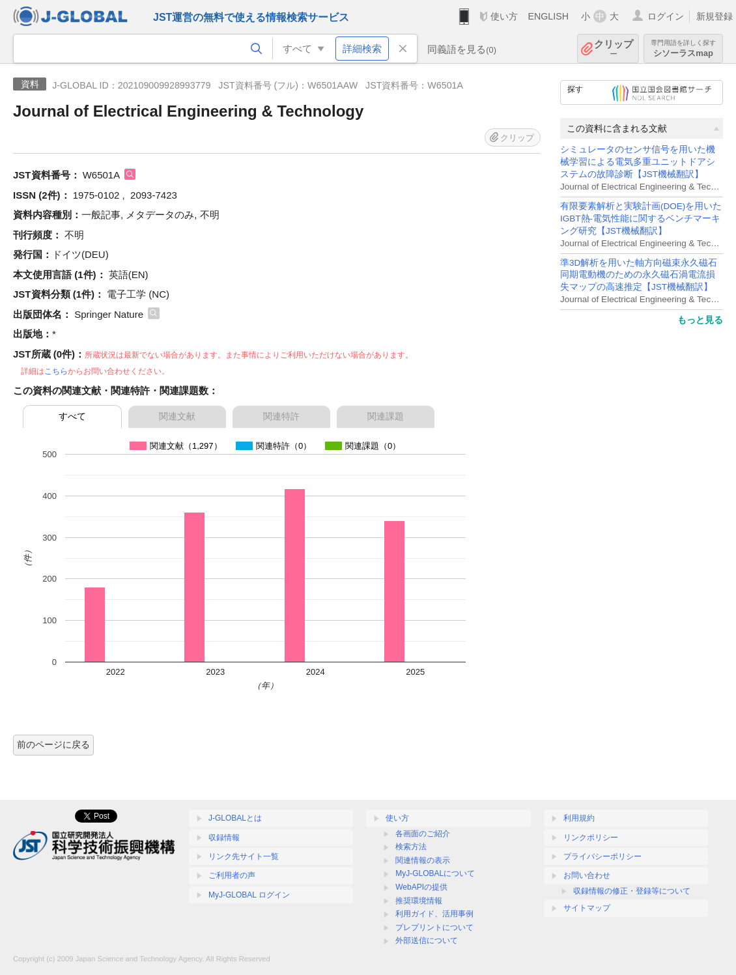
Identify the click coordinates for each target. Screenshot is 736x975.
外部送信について (426, 940)
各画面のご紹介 (422, 833)
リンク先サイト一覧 (243, 856)
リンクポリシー (590, 837)
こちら (56, 371)
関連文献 (177, 416)
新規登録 (714, 16)
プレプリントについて (434, 927)
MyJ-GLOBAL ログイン (249, 894)
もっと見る (700, 320)
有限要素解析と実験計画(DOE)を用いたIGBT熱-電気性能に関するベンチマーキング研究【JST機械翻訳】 (641, 218)
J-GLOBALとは (235, 818)
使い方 (504, 16)
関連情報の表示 (422, 860)
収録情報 (224, 837)
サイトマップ (586, 907)
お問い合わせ (586, 875)
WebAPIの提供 (421, 887)
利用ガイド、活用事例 (434, 913)
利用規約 (579, 818)
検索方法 (411, 846)
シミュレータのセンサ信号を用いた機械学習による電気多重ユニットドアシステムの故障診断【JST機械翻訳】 (637, 162)
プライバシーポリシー (602, 856)
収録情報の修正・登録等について (631, 891)
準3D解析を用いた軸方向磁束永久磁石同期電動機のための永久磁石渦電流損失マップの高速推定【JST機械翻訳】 (638, 275)
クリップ (613, 48)
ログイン (665, 16)
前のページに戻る (53, 744)
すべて (72, 416)
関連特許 (281, 416)
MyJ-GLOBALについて (435, 873)
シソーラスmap (683, 48)
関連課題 (385, 416)
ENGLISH (548, 16)
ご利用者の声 (231, 875)
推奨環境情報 (418, 900)
